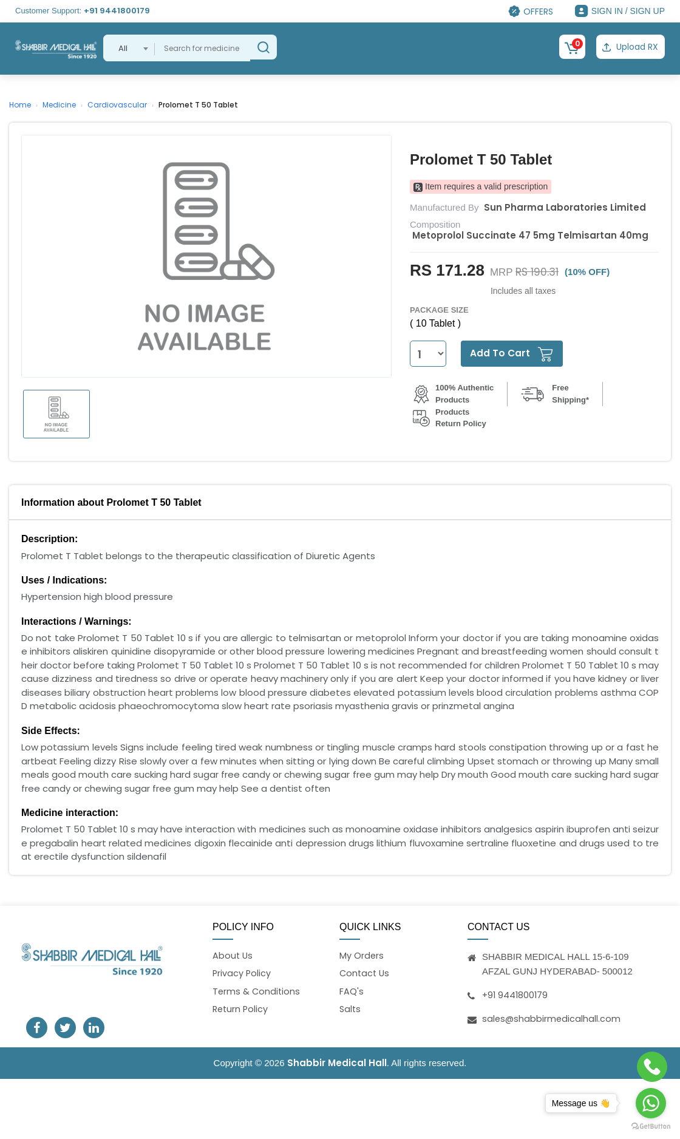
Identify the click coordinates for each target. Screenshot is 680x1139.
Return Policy (241, 1010)
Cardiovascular (117, 103)
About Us (233, 954)
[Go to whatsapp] (651, 1103)
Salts (350, 1010)
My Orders (361, 954)
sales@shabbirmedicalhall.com (552, 1016)
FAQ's (351, 991)
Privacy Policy (242, 973)
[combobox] (129, 48)
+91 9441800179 (117, 10)
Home (20, 103)
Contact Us (365, 973)
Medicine (59, 103)
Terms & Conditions (257, 991)
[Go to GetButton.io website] (650, 1126)
